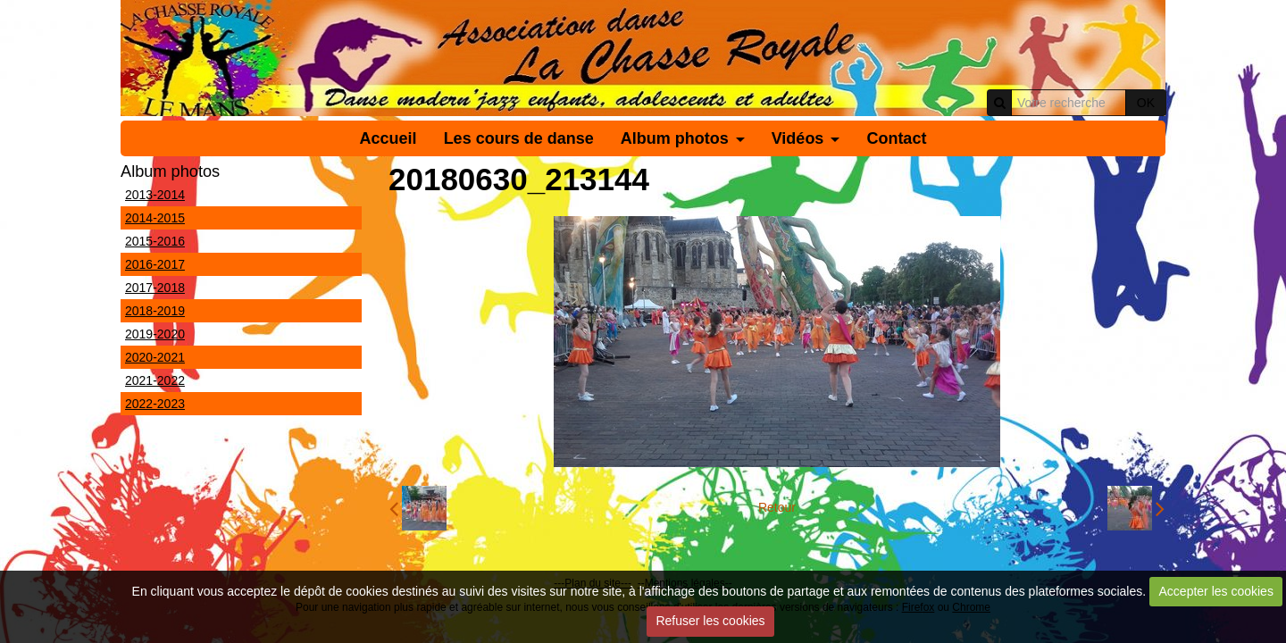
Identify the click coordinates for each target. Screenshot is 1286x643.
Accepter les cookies (1216, 591)
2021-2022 (155, 380)
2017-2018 (155, 287)
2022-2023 (155, 404)
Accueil (388, 138)
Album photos (675, 138)
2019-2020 (155, 334)
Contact (896, 138)
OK (1146, 103)
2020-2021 (155, 357)
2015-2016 (155, 241)
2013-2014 (155, 195)
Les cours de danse (519, 138)
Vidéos (798, 138)
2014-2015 (155, 218)
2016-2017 (155, 264)
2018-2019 (155, 311)
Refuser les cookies (710, 621)
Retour (777, 507)
